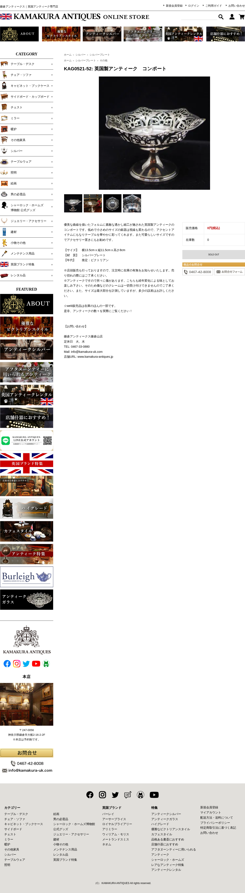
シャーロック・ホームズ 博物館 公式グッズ (24, 206)
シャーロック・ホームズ (167, 859)
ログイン (193, 5)
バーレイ (108, 814)
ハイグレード (160, 824)
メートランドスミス (115, 839)
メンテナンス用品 (17, 253)
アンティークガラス (164, 819)
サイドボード (13, 829)
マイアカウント (210, 812)
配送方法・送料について (216, 817)
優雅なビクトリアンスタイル (170, 829)
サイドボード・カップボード (24, 96)
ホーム (68, 54)
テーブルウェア (16, 161)
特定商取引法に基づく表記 (218, 827)
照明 (8, 172)
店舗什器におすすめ (164, 844)
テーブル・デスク (17, 64)
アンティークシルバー (166, 814)
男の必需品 (13, 194)
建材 (8, 232)
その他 (103, 60)
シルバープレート (99, 54)
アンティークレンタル (166, 869)
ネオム (106, 844)
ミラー (10, 118)
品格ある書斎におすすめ (167, 839)
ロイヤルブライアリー (117, 824)
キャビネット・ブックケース (24, 85)
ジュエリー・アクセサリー (23, 221)
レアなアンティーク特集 (167, 865)
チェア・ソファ (16, 75)
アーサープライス (114, 819)
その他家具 (13, 140)
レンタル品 (13, 275)
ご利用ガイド (213, 5)
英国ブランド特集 (17, 264)
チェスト (11, 107)
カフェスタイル (161, 834)
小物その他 (13, 242)
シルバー (11, 151)
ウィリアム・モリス (115, 834)
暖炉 (8, 129)
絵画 (8, 183)
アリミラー (109, 829)
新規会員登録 (174, 5)
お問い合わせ (236, 5)
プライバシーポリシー (215, 822)
